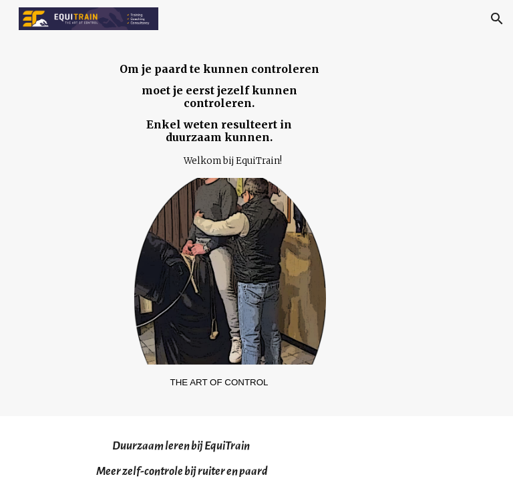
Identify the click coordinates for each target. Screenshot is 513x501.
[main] (218, 116)
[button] (497, 19)
